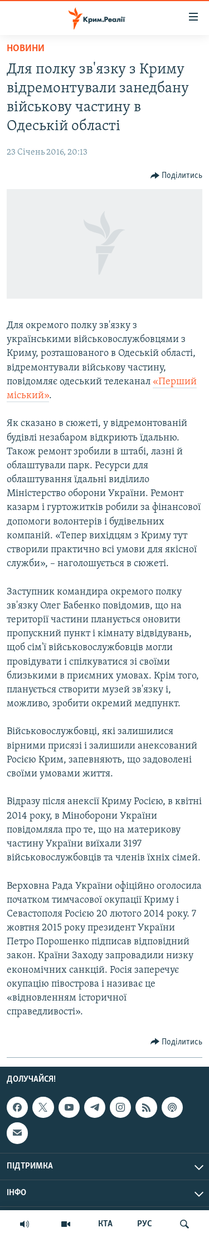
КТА (105, 1224)
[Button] (176, 176)
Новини (26, 48)
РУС (144, 1224)
